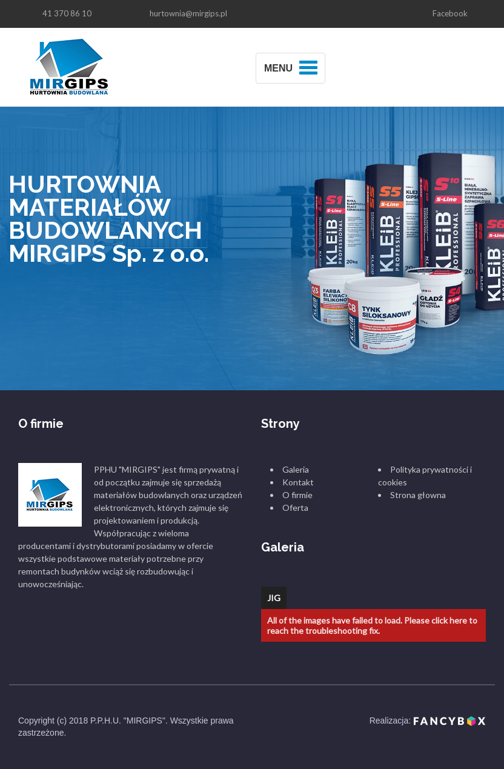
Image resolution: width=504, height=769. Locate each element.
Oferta (295, 507)
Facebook (450, 13)
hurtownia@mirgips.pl (188, 13)
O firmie (297, 495)
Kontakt (298, 482)
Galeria (295, 469)
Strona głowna (418, 495)
